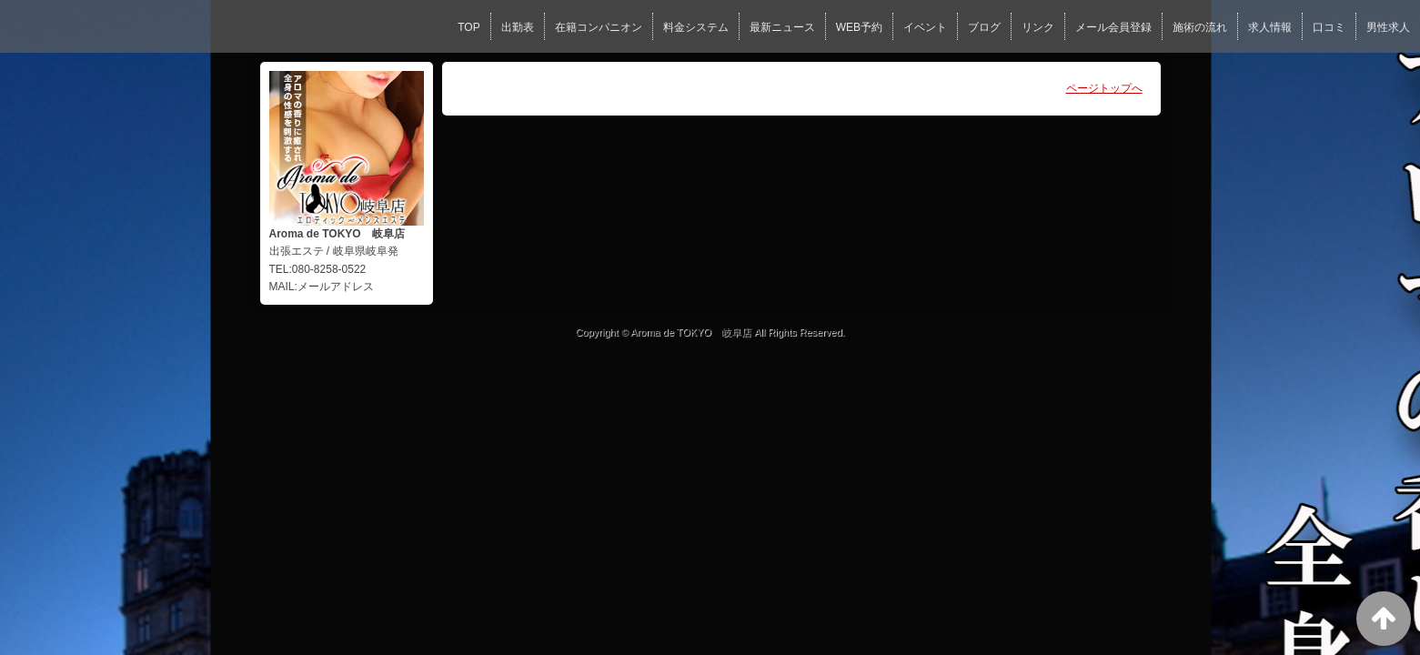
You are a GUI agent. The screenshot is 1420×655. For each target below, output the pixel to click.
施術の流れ (1200, 27)
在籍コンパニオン (598, 27)
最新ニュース (782, 27)
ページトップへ (1104, 88)
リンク (1038, 27)
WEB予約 (859, 27)
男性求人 (1388, 27)
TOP (468, 27)
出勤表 (517, 27)
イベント (925, 27)
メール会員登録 (1113, 27)
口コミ (1329, 27)
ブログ (984, 27)
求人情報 (1270, 27)
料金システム (696, 27)
